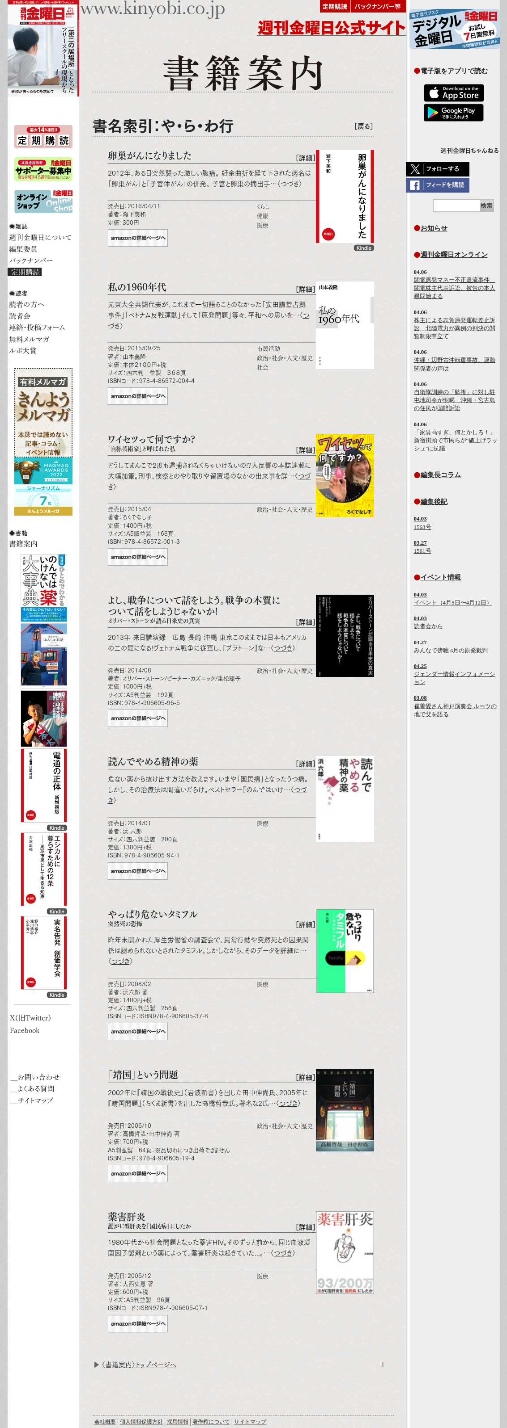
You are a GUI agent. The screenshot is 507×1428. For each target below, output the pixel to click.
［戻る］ (364, 126)
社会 (262, 367)
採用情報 (177, 1422)
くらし (263, 207)
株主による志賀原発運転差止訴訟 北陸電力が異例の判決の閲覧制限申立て (454, 328)
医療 (262, 225)
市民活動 (268, 349)
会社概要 (105, 1422)
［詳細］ (305, 158)
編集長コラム (441, 475)
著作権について (211, 1422)
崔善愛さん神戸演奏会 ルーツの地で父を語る (455, 705)
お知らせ (434, 228)
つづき (290, 184)
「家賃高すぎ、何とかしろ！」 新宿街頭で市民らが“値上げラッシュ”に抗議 (456, 440)
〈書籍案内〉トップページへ (139, 1364)
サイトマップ (250, 1422)
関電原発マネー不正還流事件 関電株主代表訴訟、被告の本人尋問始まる (454, 288)
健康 (262, 216)
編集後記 (434, 501)
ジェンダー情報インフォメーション (454, 674)
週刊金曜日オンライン (454, 254)
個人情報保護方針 (141, 1422)
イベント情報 (441, 577)
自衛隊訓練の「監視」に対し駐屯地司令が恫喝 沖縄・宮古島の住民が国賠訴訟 (454, 400)
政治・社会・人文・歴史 (285, 358)
